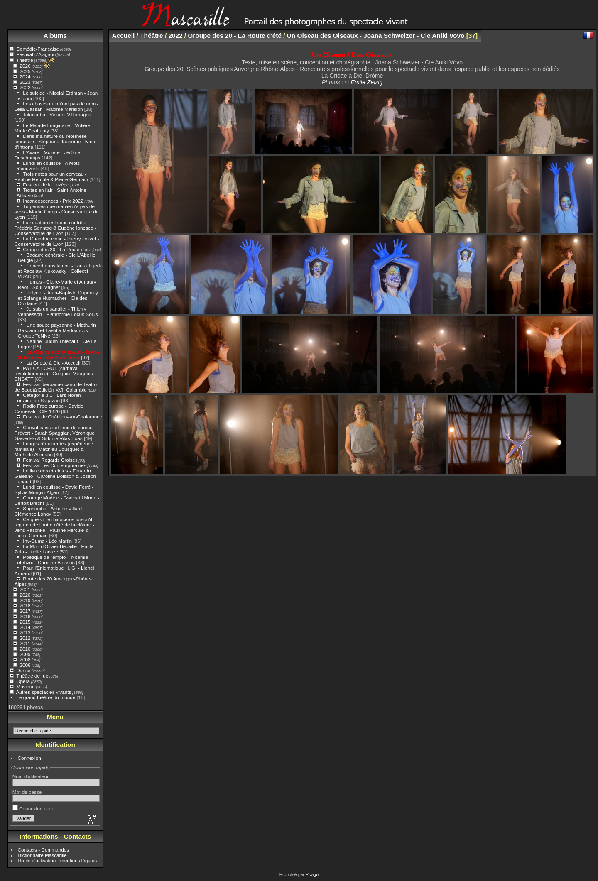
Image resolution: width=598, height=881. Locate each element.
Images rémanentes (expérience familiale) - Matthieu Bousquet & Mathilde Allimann (54, 449)
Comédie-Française (37, 48)
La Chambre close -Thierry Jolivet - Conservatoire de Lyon (57, 241)
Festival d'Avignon (36, 54)
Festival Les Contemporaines (54, 465)
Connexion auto (33, 808)
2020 (25, 594)
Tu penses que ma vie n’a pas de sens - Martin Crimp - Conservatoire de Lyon (57, 211)
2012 (25, 638)
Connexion (29, 758)
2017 (25, 611)
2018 (25, 605)
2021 (25, 589)
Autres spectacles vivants (43, 692)
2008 (25, 659)
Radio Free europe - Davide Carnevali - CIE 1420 (49, 408)
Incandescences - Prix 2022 (53, 200)
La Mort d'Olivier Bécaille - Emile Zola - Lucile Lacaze (54, 548)
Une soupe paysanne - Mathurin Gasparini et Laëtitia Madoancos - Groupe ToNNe (57, 330)
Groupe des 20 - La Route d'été (57, 249)
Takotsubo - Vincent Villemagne (57, 114)
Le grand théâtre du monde (45, 697)
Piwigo (312, 874)
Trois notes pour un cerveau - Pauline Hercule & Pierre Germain (51, 176)
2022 (25, 87)
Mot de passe (27, 792)
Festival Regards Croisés (50, 460)
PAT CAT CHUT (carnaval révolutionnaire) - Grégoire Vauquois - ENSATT (55, 373)
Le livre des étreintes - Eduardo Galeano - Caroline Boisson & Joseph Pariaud (55, 476)
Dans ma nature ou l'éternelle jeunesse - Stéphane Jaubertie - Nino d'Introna (55, 141)
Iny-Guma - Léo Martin (47, 540)
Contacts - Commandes (43, 849)
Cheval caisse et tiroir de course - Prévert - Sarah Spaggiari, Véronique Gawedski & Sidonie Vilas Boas (55, 433)
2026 (25, 66)
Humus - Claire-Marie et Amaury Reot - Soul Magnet (57, 284)
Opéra (23, 681)
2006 (25, 665)
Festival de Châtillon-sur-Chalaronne (62, 416)
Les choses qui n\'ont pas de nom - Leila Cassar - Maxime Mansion (57, 106)
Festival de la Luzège (46, 184)
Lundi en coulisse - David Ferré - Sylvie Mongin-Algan (54, 489)
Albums (55, 35)
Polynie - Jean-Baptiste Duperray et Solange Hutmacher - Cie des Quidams (58, 298)
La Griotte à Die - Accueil (53, 362)
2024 (25, 76)
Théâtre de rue (32, 675)
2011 (25, 643)
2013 (25, 632)
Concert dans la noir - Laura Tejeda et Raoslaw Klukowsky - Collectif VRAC (60, 271)
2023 (25, 82)
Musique (25, 686)
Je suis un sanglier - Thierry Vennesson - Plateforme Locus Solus (58, 311)
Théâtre (24, 60)
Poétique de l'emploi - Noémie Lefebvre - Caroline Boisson (51, 559)
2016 (25, 616)
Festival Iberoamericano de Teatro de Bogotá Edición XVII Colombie (56, 387)
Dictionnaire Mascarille (42, 855)
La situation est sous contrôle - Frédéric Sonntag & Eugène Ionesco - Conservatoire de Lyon (55, 228)
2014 (25, 627)
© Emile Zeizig (363, 82)
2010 (25, 648)
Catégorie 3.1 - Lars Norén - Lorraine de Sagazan (49, 397)
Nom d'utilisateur (30, 776)
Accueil (123, 35)
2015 (25, 621)
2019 (25, 600)
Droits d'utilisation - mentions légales (57, 860)
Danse (23, 670)
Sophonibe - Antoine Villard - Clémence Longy (50, 511)
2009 (25, 654)
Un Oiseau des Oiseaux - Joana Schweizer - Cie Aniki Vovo (58, 354)
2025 (25, 71)
